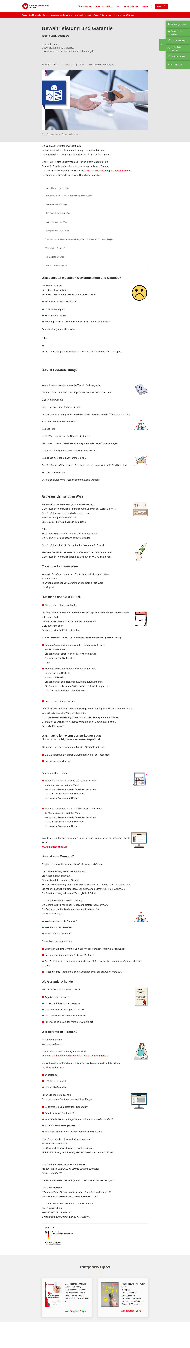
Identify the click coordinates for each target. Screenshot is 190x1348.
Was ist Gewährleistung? (56, 204)
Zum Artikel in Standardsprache (102, 64)
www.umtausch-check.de (54, 846)
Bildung (109, 6)
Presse (145, 6)
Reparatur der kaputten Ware (58, 213)
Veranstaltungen (131, 6)
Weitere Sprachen (179, 56)
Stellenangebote (175, 64)
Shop (118, 6)
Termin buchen (85, 6)
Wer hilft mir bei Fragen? (56, 266)
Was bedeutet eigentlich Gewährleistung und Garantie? (69, 196)
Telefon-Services (178, 40)
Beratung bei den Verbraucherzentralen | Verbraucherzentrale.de (75, 1055)
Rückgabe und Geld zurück (57, 231)
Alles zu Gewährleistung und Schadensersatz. (108, 170)
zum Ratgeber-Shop (75, 1311)
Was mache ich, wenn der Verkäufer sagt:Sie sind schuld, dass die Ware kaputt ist (80, 239)
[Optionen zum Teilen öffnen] (80, 64)
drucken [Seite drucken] (68, 64)
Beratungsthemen (178, 24)
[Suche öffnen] (151, 6)
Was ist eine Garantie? (55, 248)
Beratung (99, 6)
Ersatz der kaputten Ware (56, 222)
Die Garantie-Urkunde (54, 257)
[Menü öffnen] (161, 6)
